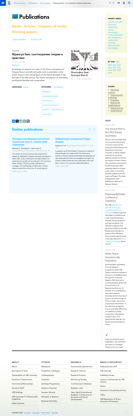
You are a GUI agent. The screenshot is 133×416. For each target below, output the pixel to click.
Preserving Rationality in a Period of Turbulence (115, 197)
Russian (25, 87)
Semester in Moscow (50, 396)
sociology (111, 42)
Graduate (45, 379)
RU (110, 3)
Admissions (45, 366)
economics (112, 24)
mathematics (113, 40)
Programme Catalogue (50, 371)
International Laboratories (81, 366)
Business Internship (49, 401)
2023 (110, 67)
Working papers (24, 32)
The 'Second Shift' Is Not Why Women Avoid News (115, 132)
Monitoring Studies (79, 379)
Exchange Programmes (50, 383)
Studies (45, 362)
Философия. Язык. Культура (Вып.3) (80, 73)
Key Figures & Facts (20, 371)
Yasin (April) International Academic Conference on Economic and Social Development (81, 396)
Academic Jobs (77, 388)
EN (113, 3)
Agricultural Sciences (113, 91)
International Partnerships (22, 383)
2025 (114, 65)
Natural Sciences (117, 108)
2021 (119, 67)
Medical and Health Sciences (114, 103)
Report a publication (19, 39)
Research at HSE (36, 39)
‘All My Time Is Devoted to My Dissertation (112, 257)
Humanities (115, 100)
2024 (119, 65)
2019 (114, 70)
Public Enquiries (18, 403)
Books (16, 26)
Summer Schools (48, 392)
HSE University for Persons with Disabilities (25, 397)
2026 (110, 65)
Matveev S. (16, 65)
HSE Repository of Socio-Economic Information (110, 400)
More (110, 72)
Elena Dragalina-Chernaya (115, 240)
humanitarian (113, 32)
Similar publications (27, 129)
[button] (44, 133)
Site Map (55, 413)
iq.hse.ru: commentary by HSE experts (112, 380)
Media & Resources (111, 362)
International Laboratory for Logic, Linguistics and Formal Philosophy (113, 209)
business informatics (115, 22)
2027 (118, 61)
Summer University (49, 388)
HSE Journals (105, 371)
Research (76, 362)
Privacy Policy (45, 413)
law (109, 37)
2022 (114, 67)
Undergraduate (47, 375)
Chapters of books (52, 26)
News (108, 120)
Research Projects (78, 375)
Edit (126, 412)
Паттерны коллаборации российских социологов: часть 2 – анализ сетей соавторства (31, 141)
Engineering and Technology (115, 96)
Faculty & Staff (18, 388)
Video (102, 394)
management (116, 37)
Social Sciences (116, 110)
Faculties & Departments (22, 379)
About (15, 362)
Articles (30, 26)
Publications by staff (108, 366)
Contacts (27, 413)
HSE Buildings (17, 392)
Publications (34, 17)
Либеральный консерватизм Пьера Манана (72, 140)
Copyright (35, 413)
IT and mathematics (115, 35)
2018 (119, 70)
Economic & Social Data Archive (113, 390)
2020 (110, 70)
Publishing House (107, 375)
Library (103, 386)
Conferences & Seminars (81, 383)
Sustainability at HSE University (24, 375)
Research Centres (78, 371)
